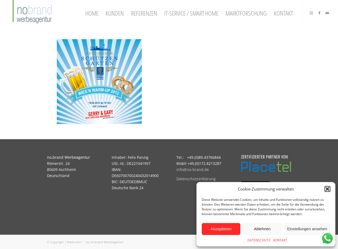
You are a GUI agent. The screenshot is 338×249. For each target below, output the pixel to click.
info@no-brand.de (192, 169)
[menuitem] (92, 13)
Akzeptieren (220, 229)
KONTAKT (280, 240)
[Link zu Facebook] (319, 13)
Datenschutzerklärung (196, 178)
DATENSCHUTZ (258, 240)
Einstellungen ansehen (307, 229)
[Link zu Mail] (327, 13)
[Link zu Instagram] (311, 13)
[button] (327, 189)
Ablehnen (262, 229)
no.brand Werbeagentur (107, 242)
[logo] (31, 13)
